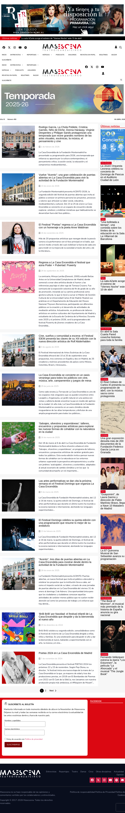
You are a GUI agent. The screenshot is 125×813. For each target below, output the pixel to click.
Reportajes (33, 54)
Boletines (103, 55)
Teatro (103, 219)
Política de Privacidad (105, 792)
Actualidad (104, 379)
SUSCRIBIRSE (13, 744)
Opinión (120, 774)
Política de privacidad (33, 739)
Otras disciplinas (106, 163)
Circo (91, 771)
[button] (120, 47)
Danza (83, 771)
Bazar (114, 55)
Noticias (47, 54)
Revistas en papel (87, 55)
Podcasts (60, 55)
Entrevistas (16, 54)
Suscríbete (6, 60)
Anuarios (72, 55)
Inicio (4, 55)
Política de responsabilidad (82, 792)
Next (52, 690)
